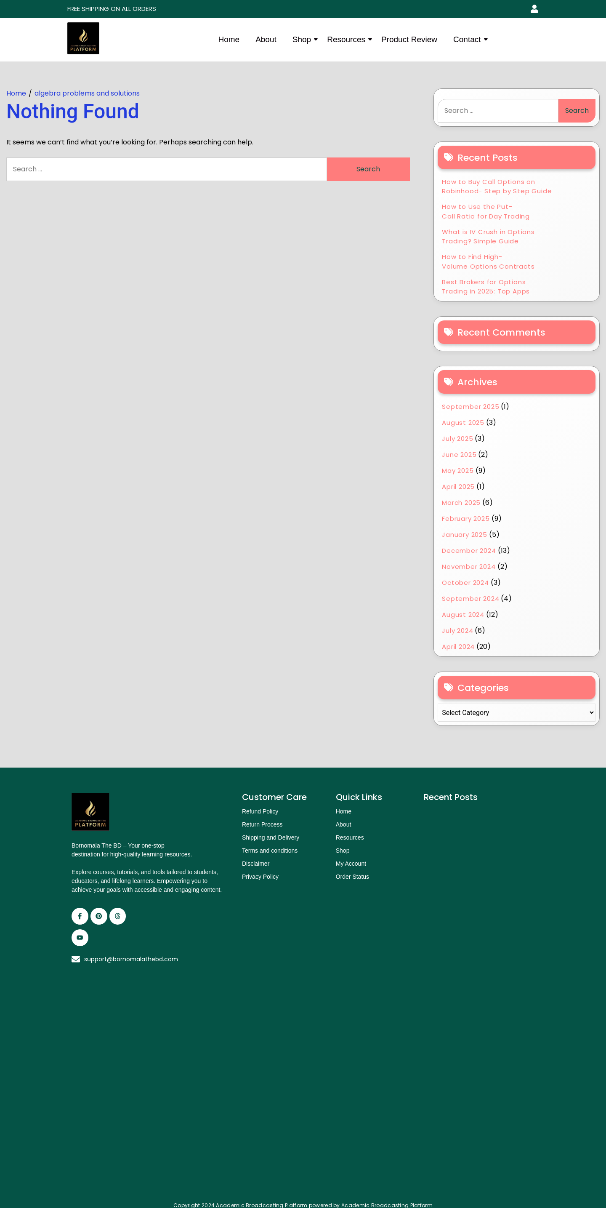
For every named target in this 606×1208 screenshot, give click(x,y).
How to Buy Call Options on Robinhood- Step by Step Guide (497, 186)
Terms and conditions (270, 850)
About (265, 39)
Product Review (409, 39)
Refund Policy (260, 811)
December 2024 (469, 550)
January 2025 (464, 534)
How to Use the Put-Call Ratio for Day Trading (486, 211)
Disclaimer (255, 863)
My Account (351, 863)
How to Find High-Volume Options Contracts (488, 261)
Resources (348, 39)
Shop (303, 39)
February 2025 (465, 518)
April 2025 (458, 486)
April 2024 (458, 646)
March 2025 (461, 502)
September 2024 (470, 598)
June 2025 (459, 454)
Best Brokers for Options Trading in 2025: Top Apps (486, 286)
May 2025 (457, 470)
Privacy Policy (260, 876)
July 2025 (457, 438)
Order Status (352, 876)
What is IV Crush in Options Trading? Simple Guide (488, 236)
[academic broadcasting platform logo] (83, 38)
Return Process (262, 824)
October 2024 (465, 582)
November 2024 (468, 566)
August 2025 (463, 422)
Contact (468, 39)
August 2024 (463, 614)
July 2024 (457, 630)
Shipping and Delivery (270, 837)
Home (228, 39)
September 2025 (470, 406)
